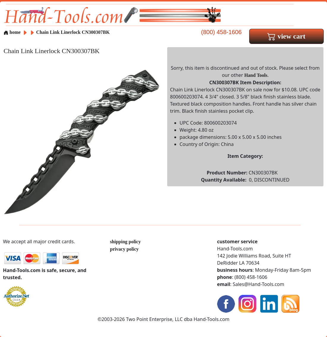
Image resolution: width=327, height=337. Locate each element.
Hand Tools (255, 75)
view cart (286, 36)
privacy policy (124, 249)
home (12, 32)
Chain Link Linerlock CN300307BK (73, 32)
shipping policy (125, 241)
